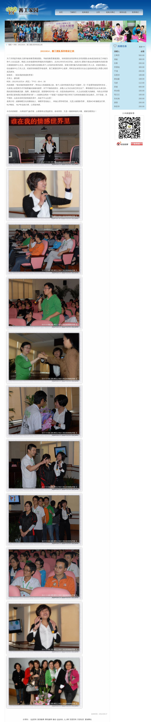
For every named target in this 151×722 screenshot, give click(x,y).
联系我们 (135, 12)
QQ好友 (60, 719)
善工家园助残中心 (23, 10)
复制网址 (88, 719)
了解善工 (73, 12)
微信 (54, 719)
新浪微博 (40, 719)
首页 (61, 12)
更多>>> (142, 47)
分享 (98, 12)
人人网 (66, 719)
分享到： (26, 719)
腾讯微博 (48, 719)
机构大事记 (110, 12)
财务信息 (123, 12)
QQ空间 (33, 719)
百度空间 (73, 719)
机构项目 (85, 12)
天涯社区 (80, 719)
